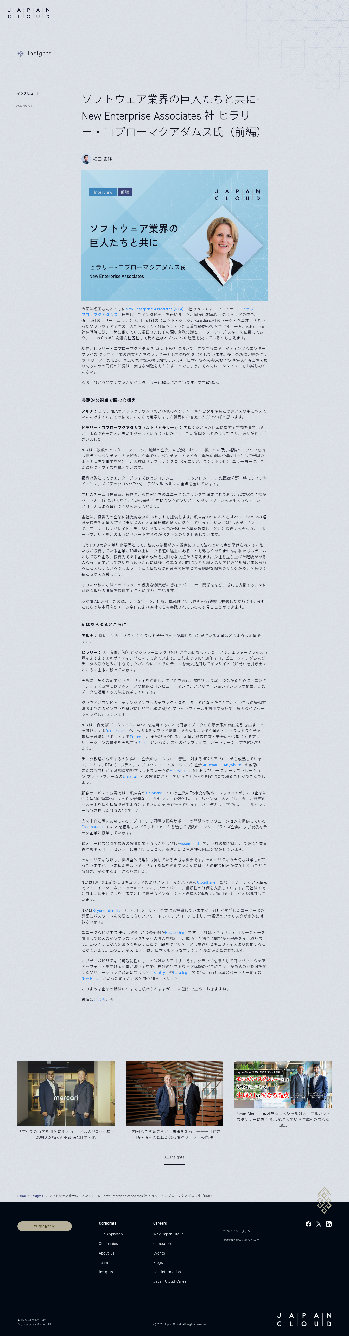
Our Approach (111, 1234)
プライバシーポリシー (238, 1231)
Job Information (167, 1272)
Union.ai (130, 776)
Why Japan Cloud (168, 1234)
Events (159, 1253)
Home (21, 1196)
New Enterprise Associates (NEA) (155, 309)
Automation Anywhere (222, 765)
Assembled (189, 843)
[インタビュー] (27, 93)
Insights (37, 1196)
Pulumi (136, 737)
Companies (108, 1243)
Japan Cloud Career (170, 1281)
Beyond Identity (106, 910)
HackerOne (174, 932)
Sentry (159, 972)
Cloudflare (206, 882)
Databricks (115, 731)
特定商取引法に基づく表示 (241, 1240)
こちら (99, 1000)
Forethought (92, 827)
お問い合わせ (44, 1226)
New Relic (90, 978)
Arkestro (177, 770)
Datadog (180, 972)
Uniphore (154, 793)
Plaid (142, 742)
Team (103, 1262)
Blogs (158, 1262)
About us (107, 1253)
